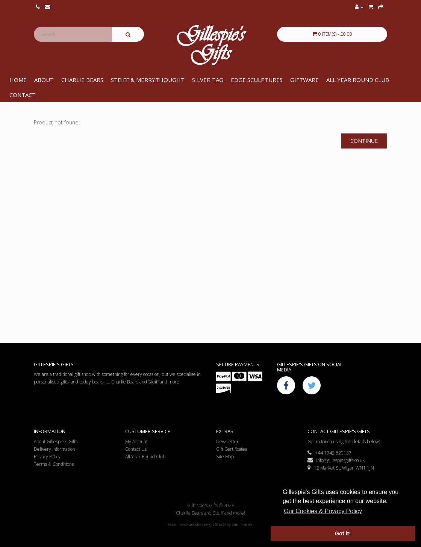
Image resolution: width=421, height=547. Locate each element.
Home (18, 79)
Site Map (225, 456)
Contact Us (136, 449)
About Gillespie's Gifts (55, 441)
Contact (22, 94)
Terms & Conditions (54, 464)
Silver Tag (207, 79)
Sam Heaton (243, 524)
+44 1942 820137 (329, 453)
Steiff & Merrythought (148, 79)
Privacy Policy (47, 456)
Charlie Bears (82, 79)
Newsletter (227, 441)
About (44, 79)
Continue (364, 140)
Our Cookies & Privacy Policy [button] (323, 511)
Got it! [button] (343, 533)
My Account (136, 441)
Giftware (304, 79)
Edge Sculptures (257, 79)
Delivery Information (54, 449)
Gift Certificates (231, 449)
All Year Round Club (357, 79)
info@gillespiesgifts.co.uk (336, 460)
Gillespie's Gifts (210, 45)
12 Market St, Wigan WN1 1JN (340, 468)
